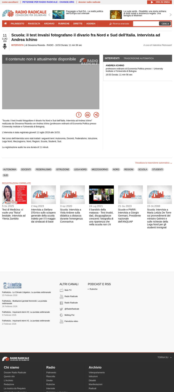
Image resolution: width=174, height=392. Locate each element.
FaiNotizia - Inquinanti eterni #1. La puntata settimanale (26, 321)
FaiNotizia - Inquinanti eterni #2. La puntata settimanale (26, 312)
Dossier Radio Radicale (15, 372)
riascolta (34, 23)
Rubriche (93, 289)
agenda (90, 23)
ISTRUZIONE (62, 169)
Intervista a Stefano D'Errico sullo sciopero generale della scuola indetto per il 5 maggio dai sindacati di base (43, 215)
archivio (49, 23)
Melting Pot (69, 315)
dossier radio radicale (89, 2)
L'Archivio (8, 380)
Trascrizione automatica (139, 58)
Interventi (112, 58)
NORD (116, 169)
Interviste (50, 388)
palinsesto (17, 23)
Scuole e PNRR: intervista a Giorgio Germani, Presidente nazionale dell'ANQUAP (129, 215)
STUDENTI (157, 169)
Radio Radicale (71, 296)
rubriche (63, 23)
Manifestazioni (95, 384)
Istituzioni (93, 376)
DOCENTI (26, 169)
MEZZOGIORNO (100, 169)
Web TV (68, 290)
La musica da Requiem (15, 388)
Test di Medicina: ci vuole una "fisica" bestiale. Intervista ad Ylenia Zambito (13, 214)
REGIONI (128, 169)
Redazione (9, 384)
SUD (5, 175)
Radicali (92, 388)
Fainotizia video (71, 321)
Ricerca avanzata (121, 23)
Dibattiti (92, 380)
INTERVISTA (17, 45)
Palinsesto (51, 372)
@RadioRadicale (72, 309)
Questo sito (9, 376)
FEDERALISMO (43, 169)
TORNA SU (163, 357)
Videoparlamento (97, 372)
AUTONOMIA (9, 169)
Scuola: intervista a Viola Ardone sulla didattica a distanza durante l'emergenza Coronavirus (71, 215)
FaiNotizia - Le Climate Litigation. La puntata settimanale (26, 292)
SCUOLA (142, 169)
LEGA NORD (80, 169)
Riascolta (50, 376)
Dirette (49, 380)
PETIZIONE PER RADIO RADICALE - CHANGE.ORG (48, 2)
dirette (77, 23)
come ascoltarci (10, 2)
